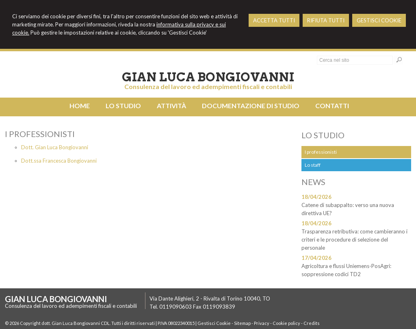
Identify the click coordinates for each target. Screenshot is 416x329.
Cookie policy (286, 323)
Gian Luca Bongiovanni (208, 77)
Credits (311, 323)
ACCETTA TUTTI (274, 20)
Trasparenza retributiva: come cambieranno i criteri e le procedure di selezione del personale (354, 239)
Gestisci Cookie (214, 323)
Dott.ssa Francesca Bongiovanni (59, 160)
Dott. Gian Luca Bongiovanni (54, 147)
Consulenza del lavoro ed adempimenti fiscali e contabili (208, 86)
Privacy (261, 323)
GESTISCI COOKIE (379, 20)
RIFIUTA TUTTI (325, 20)
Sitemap (242, 323)
